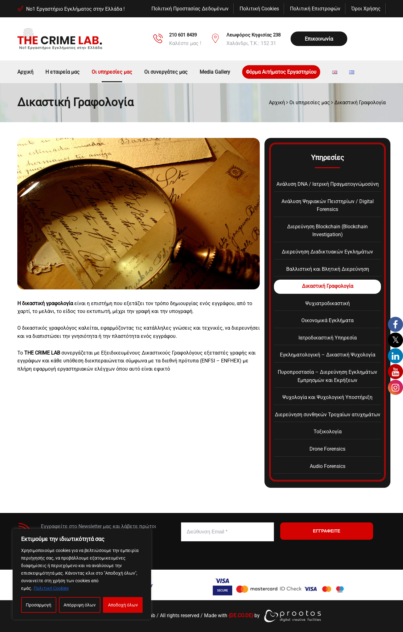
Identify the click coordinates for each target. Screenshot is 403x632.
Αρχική (25, 72)
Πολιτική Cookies (51, 588)
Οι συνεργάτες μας (166, 72)
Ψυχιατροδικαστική (327, 303)
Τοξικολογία (328, 432)
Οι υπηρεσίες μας (112, 72)
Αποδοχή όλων (123, 604)
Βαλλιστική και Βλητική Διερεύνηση (327, 269)
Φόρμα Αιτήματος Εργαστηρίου (281, 72)
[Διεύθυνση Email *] (227, 531)
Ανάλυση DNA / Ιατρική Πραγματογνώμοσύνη (327, 184)
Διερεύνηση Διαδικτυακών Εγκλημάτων (327, 252)
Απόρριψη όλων (80, 604)
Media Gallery (215, 72)
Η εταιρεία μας (62, 72)
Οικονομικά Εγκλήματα (327, 320)
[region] (82, 574)
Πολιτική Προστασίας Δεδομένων (190, 9)
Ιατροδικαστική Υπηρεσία (327, 338)
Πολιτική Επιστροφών (315, 9)
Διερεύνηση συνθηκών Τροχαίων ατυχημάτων (327, 415)
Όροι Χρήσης (366, 9)
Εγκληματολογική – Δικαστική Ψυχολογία (327, 355)
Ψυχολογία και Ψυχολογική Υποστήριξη (327, 397)
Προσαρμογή (38, 604)
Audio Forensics (327, 466)
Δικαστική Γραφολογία (327, 286)
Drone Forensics (327, 449)
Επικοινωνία (319, 39)
